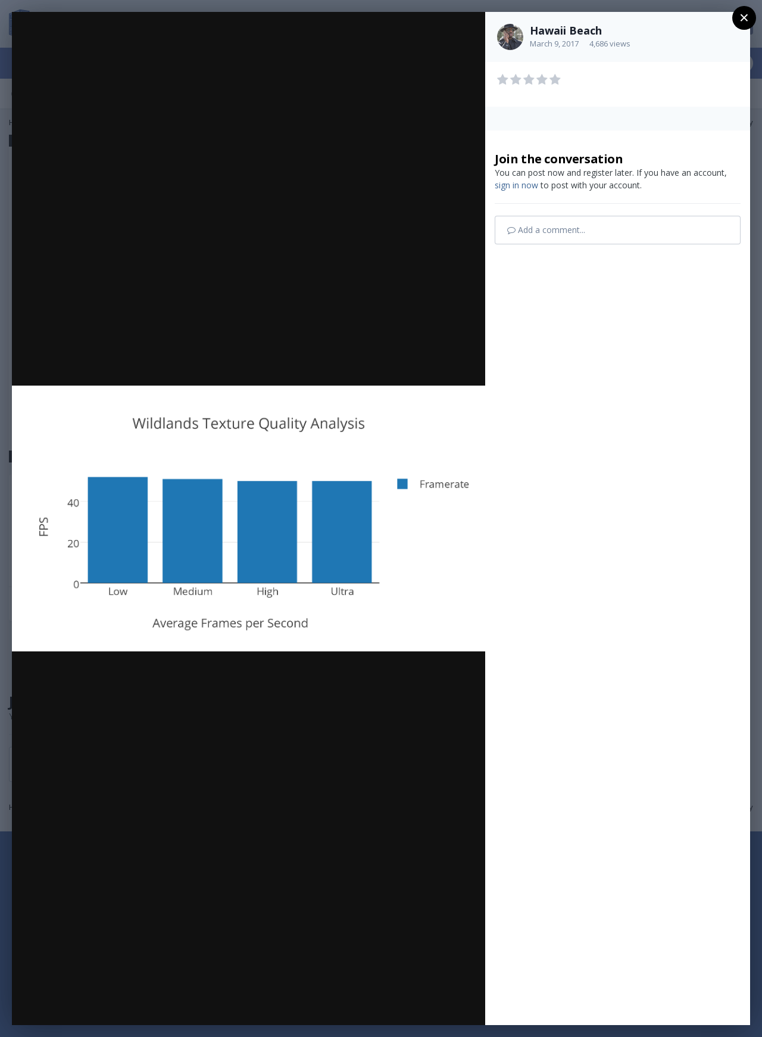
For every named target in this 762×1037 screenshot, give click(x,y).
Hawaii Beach (566, 30)
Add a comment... (546, 229)
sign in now (516, 185)
